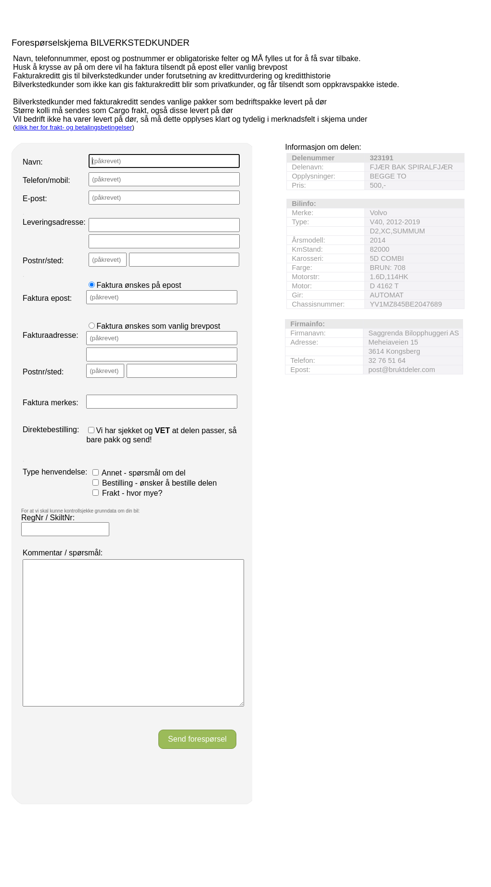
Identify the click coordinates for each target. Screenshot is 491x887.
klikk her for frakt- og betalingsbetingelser (73, 127)
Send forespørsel (197, 768)
